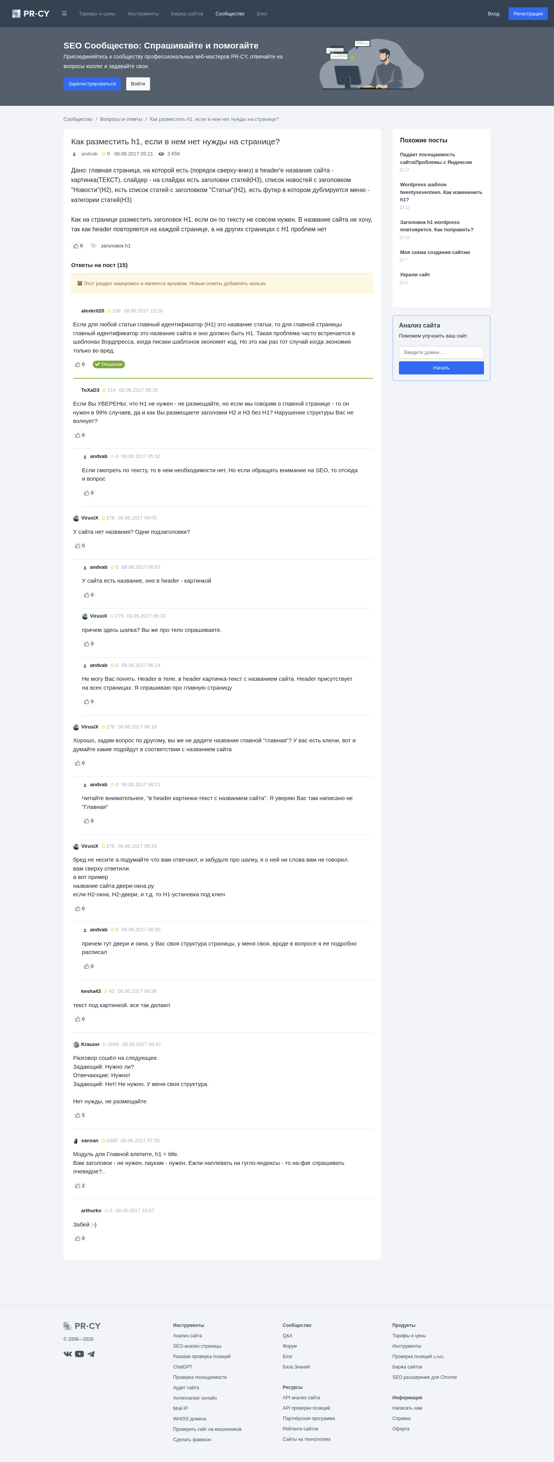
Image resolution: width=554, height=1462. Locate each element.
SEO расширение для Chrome (424, 1377)
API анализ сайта (301, 1397)
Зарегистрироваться (92, 84)
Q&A (287, 1335)
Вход (493, 14)
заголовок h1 (115, 246)
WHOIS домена (189, 1419)
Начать (441, 368)
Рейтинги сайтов (300, 1429)
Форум (290, 1346)
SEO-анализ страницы (197, 1346)
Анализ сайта (419, 325)
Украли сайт (415, 274)
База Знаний (296, 1367)
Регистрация (528, 14)
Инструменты (143, 14)
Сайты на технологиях (306, 1439)
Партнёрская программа (309, 1418)
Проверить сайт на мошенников (207, 1429)
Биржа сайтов (187, 14)
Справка (401, 1418)
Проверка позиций (418, 1356)
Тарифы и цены (97, 14)
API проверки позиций (306, 1408)
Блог (262, 14)
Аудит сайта (186, 1387)
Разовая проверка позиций (201, 1356)
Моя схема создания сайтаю (435, 252)
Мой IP (180, 1408)
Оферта (400, 1429)
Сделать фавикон (192, 1439)
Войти (138, 84)
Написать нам (407, 1408)
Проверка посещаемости (200, 1377)
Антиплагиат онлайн (195, 1398)
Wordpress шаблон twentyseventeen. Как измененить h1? (441, 192)
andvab (89, 154)
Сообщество (230, 14)
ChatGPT (182, 1367)
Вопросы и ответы (121, 119)
